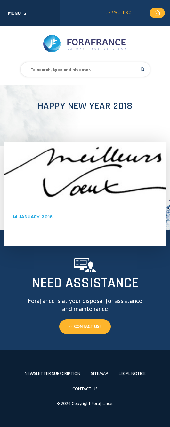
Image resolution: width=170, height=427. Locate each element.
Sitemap (99, 373)
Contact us (85, 388)
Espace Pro (119, 12)
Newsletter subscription (52, 373)
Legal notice (132, 373)
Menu (14, 13)
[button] (142, 69)
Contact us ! (85, 326)
